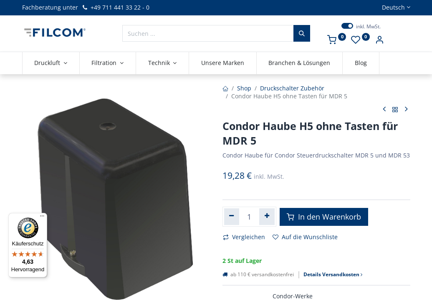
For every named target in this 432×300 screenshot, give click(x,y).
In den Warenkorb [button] (324, 217)
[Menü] (42, 218)
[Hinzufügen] (267, 216)
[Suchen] (301, 33)
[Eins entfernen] (232, 216)
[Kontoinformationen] (379, 41)
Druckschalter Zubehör (292, 88)
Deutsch (393, 7)
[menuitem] (222, 63)
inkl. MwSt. (368, 26)
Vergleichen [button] (244, 237)
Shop (244, 88)
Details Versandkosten (332, 274)
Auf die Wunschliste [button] (305, 237)
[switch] (347, 26)
